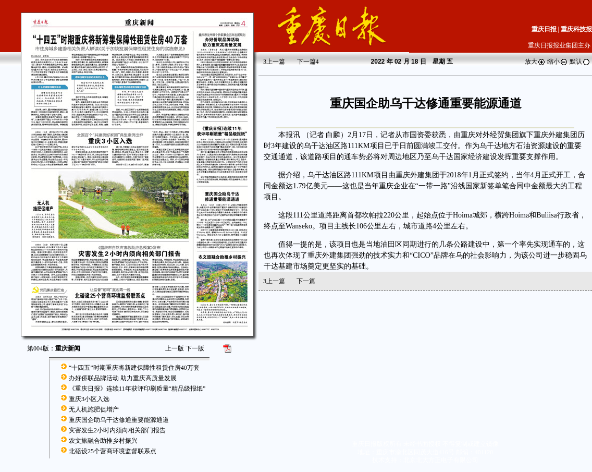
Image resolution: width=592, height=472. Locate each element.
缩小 (557, 61)
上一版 (174, 348)
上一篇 (274, 61)
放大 (535, 61)
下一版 (195, 348)
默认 (580, 61)
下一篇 (308, 61)
